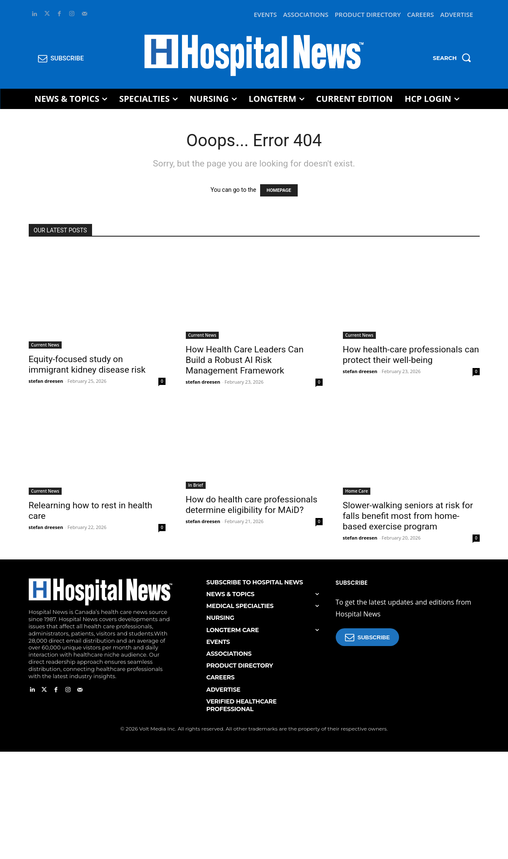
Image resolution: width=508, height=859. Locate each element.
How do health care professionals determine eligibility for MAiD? (252, 504)
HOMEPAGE (278, 190)
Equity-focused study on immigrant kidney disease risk (87, 364)
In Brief (195, 485)
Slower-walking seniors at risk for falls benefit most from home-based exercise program (408, 516)
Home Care (356, 491)
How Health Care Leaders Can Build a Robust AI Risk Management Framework (245, 360)
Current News (45, 345)
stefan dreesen (46, 381)
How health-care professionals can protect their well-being (411, 354)
